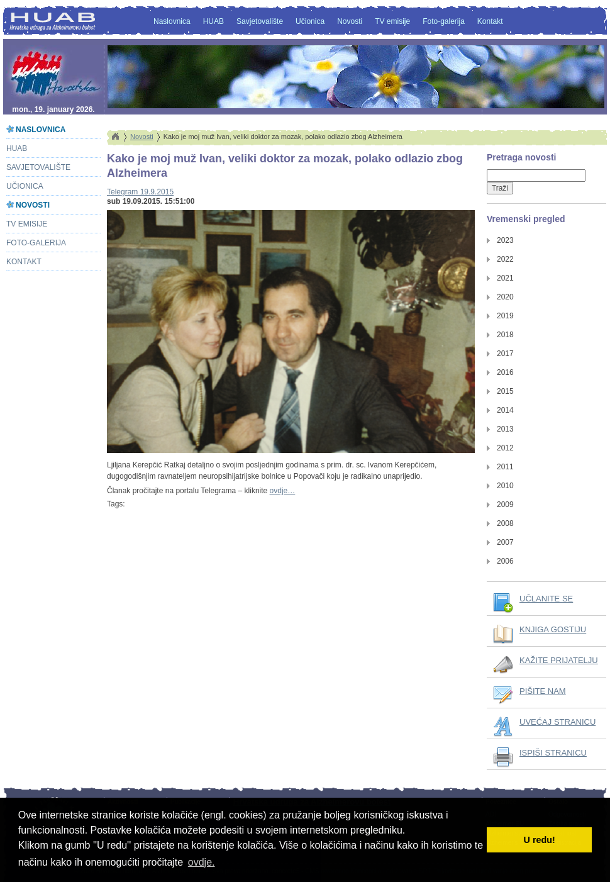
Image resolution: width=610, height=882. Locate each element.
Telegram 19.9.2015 (140, 191)
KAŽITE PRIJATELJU (558, 660)
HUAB (213, 21)
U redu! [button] (539, 840)
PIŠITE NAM (542, 691)
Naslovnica (172, 21)
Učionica (310, 21)
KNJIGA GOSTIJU (552, 629)
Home (115, 136)
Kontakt (490, 21)
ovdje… (283, 490)
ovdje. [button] (201, 862)
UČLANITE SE (546, 598)
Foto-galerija (444, 21)
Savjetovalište (259, 21)
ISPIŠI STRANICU (553, 752)
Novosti (349, 21)
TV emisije (392, 21)
